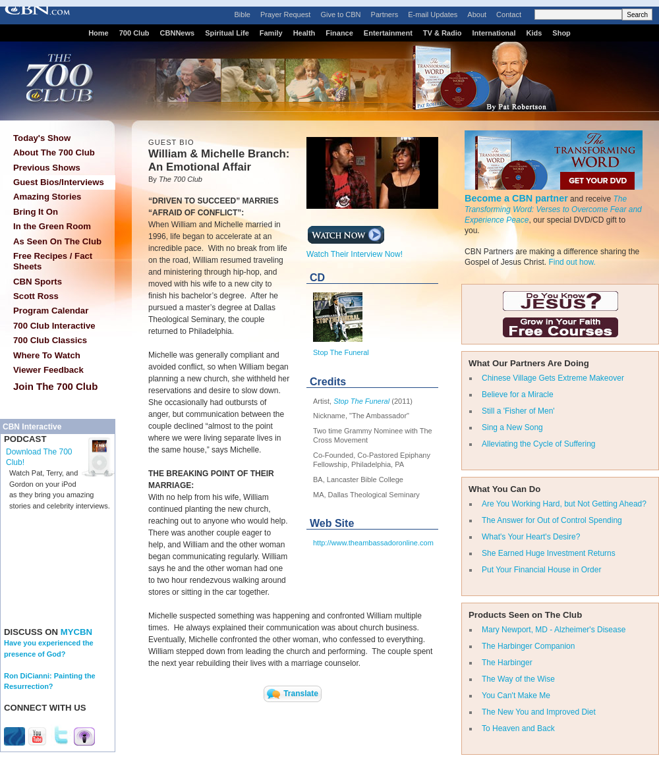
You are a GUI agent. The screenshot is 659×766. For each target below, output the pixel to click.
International (493, 33)
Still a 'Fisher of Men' (518, 411)
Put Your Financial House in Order (541, 569)
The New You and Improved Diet (539, 712)
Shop (561, 33)
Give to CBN (340, 14)
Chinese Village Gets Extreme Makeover (553, 378)
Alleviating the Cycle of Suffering (539, 444)
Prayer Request (285, 14)
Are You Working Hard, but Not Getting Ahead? (564, 503)
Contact (508, 14)
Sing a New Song (512, 427)
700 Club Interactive (54, 326)
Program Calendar (50, 310)
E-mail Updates (432, 14)
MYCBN (76, 632)
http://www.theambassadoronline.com (373, 543)
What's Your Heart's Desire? (531, 536)
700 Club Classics (50, 340)
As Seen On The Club (57, 241)
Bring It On (35, 212)
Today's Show (42, 138)
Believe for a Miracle (518, 394)
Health (304, 33)
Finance (339, 33)
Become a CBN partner (516, 198)
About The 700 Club (54, 152)
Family (271, 33)
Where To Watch (46, 355)
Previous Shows (46, 168)
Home (98, 33)
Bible (242, 14)
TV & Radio (442, 33)
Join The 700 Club (55, 386)
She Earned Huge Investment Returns (549, 553)
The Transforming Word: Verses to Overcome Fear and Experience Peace (553, 209)
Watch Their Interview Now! (354, 250)
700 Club (134, 33)
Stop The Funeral (341, 352)
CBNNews (177, 33)
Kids (534, 33)
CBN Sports (37, 282)
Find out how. (571, 262)
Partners (385, 14)
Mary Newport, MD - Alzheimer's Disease (553, 629)
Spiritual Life (227, 33)
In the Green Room (52, 226)
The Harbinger (507, 662)
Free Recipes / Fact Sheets (52, 261)
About (476, 14)
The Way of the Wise (518, 679)
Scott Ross (36, 296)
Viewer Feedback (48, 370)
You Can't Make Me (516, 695)
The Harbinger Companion (528, 646)
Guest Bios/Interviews (58, 182)
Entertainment (388, 33)
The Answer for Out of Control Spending (552, 520)
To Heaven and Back (518, 728)
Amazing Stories (47, 197)
